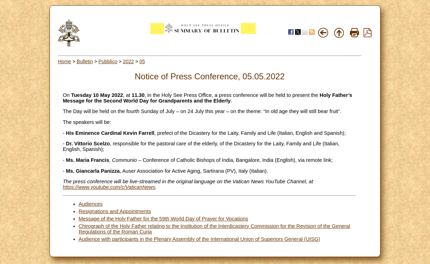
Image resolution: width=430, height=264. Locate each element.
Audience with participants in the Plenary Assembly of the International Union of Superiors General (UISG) (199, 239)
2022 (128, 61)
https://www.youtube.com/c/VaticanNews (109, 187)
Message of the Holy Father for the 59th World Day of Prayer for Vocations (163, 219)
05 (142, 61)
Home (64, 61)
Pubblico (107, 61)
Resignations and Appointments (115, 211)
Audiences (91, 204)
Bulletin (85, 61)
